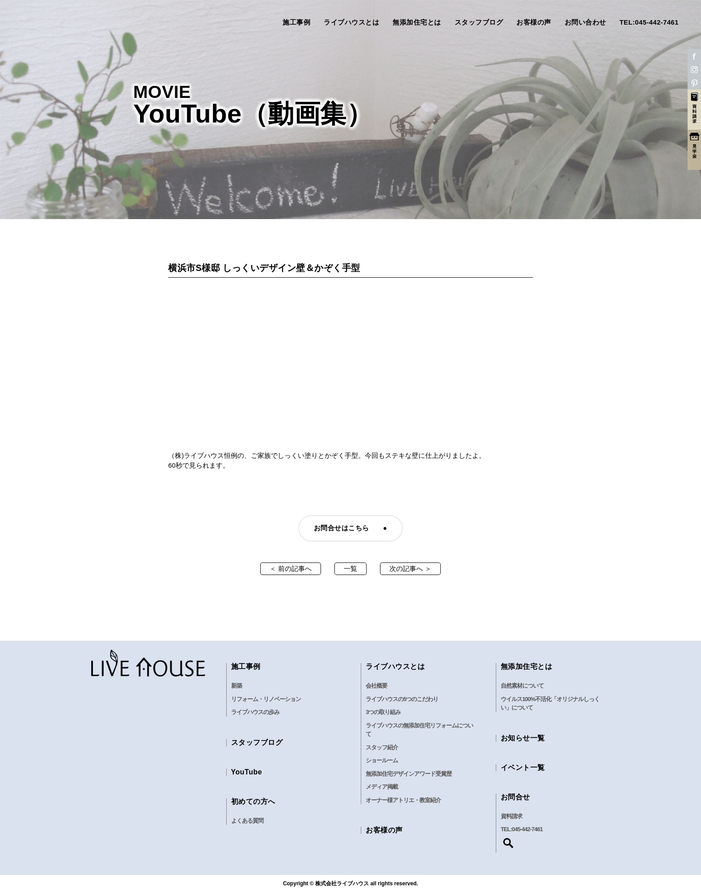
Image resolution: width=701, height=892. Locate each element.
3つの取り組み (383, 712)
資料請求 (511, 816)
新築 (236, 685)
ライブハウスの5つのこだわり (402, 699)
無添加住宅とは (417, 22)
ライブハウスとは (351, 22)
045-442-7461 (527, 829)
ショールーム (382, 760)
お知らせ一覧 (523, 738)
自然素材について (522, 685)
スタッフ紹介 (382, 747)
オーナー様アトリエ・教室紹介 (403, 800)
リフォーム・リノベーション (266, 699)
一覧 (350, 568)
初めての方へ (253, 801)
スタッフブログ (479, 22)
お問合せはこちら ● (350, 528)
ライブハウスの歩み (255, 712)
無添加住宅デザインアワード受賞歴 (409, 773)
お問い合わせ (585, 22)
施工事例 (296, 22)
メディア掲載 (382, 786)
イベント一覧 (523, 767)
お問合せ (515, 797)
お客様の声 (533, 22)
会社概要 (376, 685)
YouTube (246, 772)
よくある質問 (247, 820)
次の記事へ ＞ (410, 568)
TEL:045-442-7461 (649, 22)
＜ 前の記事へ (291, 568)
